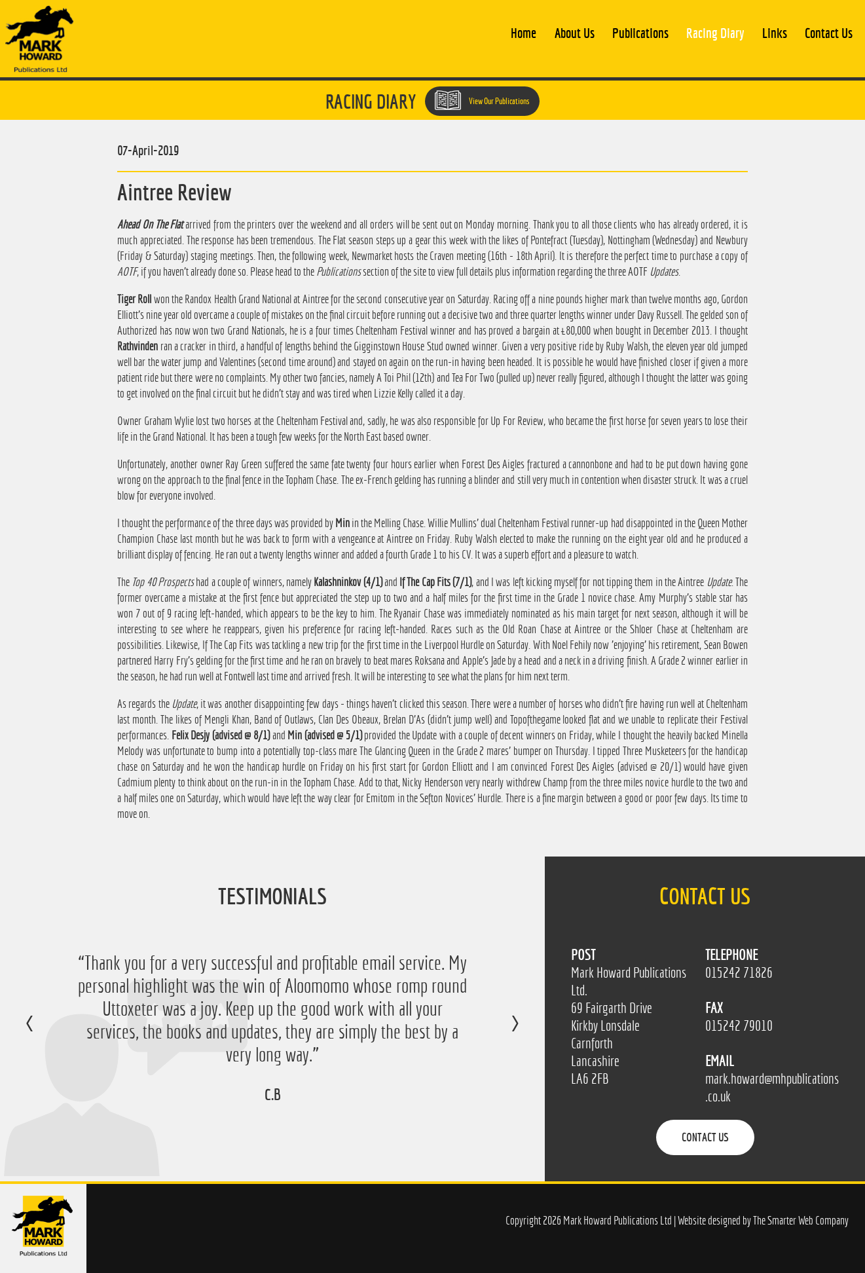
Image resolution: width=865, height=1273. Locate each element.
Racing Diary (715, 32)
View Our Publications (482, 100)
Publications (640, 32)
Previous (43, 1032)
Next (502, 1032)
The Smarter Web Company (801, 1220)
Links (774, 32)
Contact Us (829, 32)
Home (523, 32)
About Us (575, 32)
